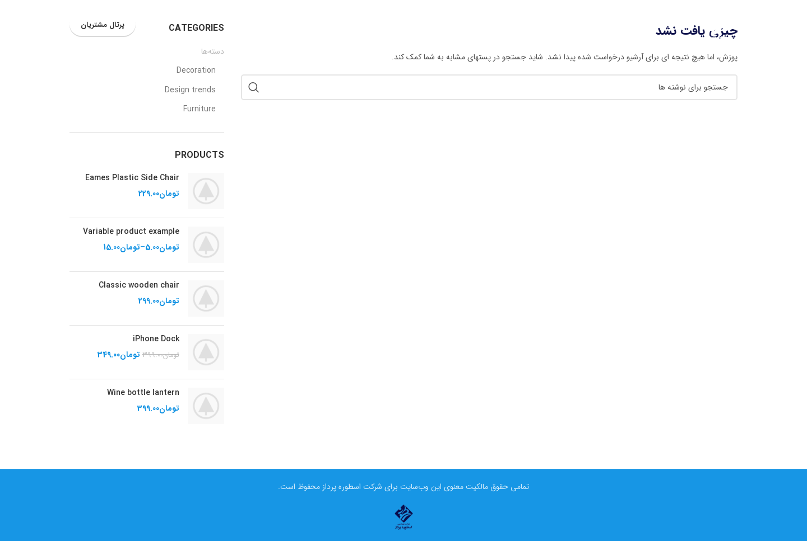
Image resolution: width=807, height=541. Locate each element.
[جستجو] (152, 25)
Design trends (190, 90)
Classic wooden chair (139, 285)
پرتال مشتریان (102, 25)
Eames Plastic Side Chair (132, 178)
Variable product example (131, 232)
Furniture (199, 109)
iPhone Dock (156, 339)
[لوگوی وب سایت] (715, 24)
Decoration (196, 71)
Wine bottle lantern (143, 393)
